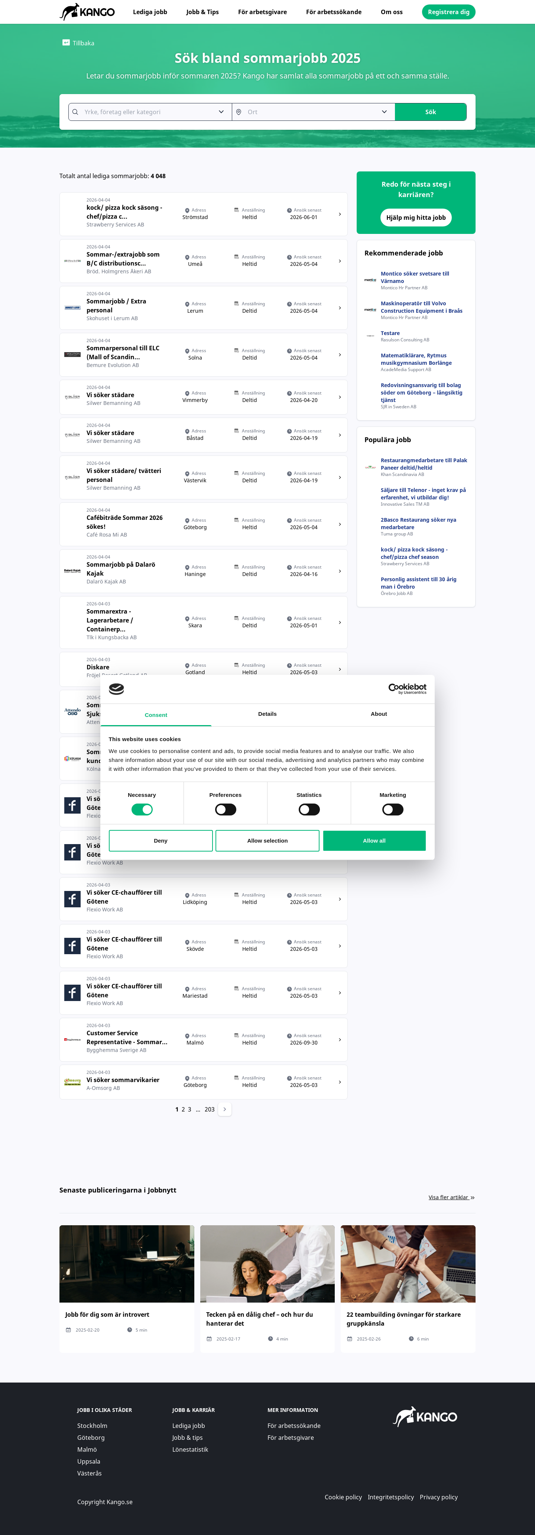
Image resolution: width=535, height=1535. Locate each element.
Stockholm (92, 1426)
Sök (430, 112)
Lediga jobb (150, 12)
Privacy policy (439, 1497)
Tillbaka (78, 43)
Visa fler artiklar (452, 1197)
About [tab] (379, 714)
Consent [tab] (156, 715)
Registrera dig (449, 12)
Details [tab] (267, 714)
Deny (161, 840)
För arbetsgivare (262, 12)
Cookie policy (343, 1497)
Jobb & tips (187, 1437)
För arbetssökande (333, 12)
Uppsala (88, 1461)
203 (210, 1109)
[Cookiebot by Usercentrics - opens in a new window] (394, 689)
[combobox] (146, 111)
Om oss (392, 12)
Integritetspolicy (391, 1497)
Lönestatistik (190, 1449)
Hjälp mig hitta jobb (416, 217)
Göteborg (91, 1437)
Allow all (374, 840)
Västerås (89, 1473)
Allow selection (267, 840)
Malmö (87, 1449)
